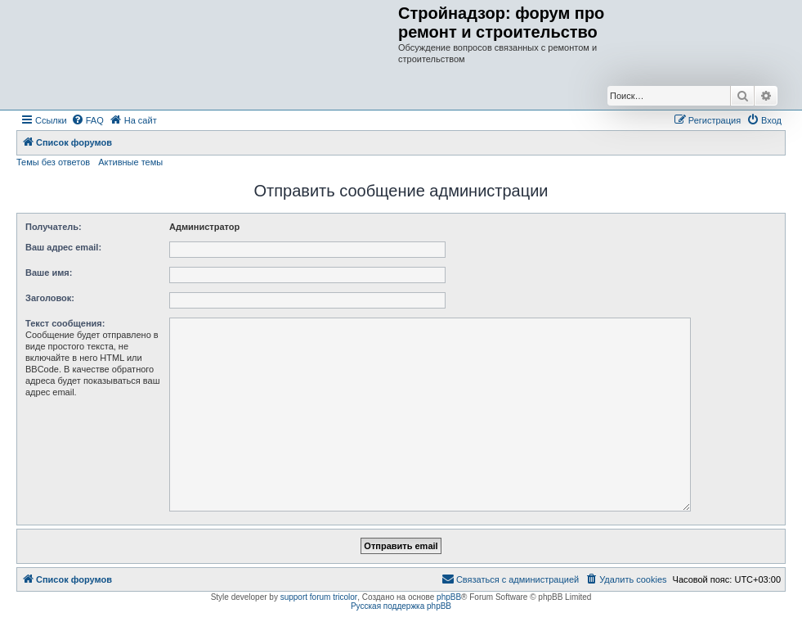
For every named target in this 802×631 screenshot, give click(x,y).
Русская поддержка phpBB (401, 606)
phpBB (449, 597)
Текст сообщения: (65, 323)
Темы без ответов (53, 162)
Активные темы (130, 162)
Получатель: (53, 227)
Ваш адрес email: (63, 247)
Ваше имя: (48, 272)
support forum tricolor (318, 597)
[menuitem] (87, 120)
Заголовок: (49, 298)
